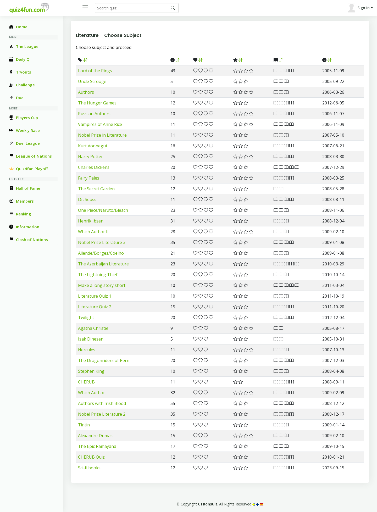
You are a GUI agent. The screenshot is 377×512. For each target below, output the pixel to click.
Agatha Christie (93, 328)
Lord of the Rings (95, 71)
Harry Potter (90, 156)
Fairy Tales (88, 178)
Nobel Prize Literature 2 (101, 414)
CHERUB (86, 382)
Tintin (84, 425)
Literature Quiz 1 (94, 296)
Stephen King (91, 371)
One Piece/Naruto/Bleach (103, 210)
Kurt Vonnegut (92, 146)
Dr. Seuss (87, 199)
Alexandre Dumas (95, 435)
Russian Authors (94, 113)
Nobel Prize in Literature (102, 135)
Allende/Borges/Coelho (101, 253)
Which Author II (93, 232)
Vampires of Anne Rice (100, 124)
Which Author (91, 393)
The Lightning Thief (98, 274)
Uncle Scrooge (92, 81)
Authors (86, 92)
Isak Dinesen (90, 339)
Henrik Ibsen (90, 221)
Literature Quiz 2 (94, 307)
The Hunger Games (97, 103)
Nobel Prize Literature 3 (101, 242)
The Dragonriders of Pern (103, 360)
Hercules (86, 350)
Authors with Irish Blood (102, 403)
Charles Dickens (93, 167)
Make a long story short (101, 285)
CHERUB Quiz (91, 457)
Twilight (86, 317)
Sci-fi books (89, 468)
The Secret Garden (96, 189)
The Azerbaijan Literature (103, 264)
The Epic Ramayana (97, 446)
